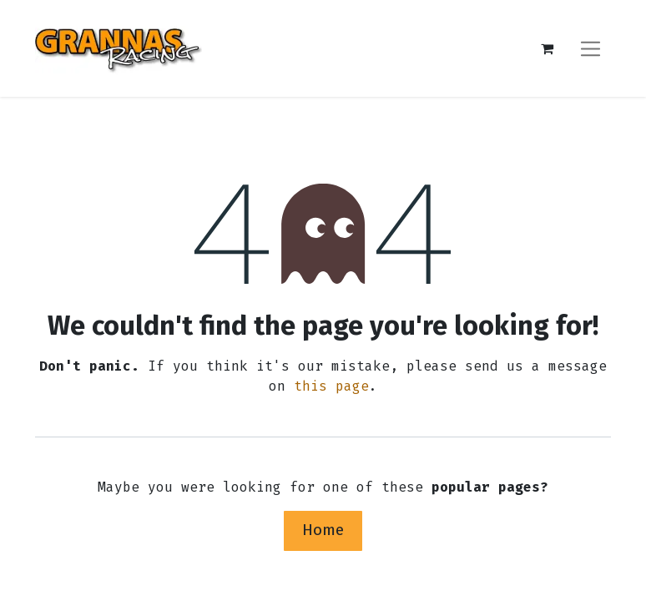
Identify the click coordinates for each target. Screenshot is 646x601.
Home (323, 529)
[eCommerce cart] (546, 48)
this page (331, 386)
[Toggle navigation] (590, 48)
